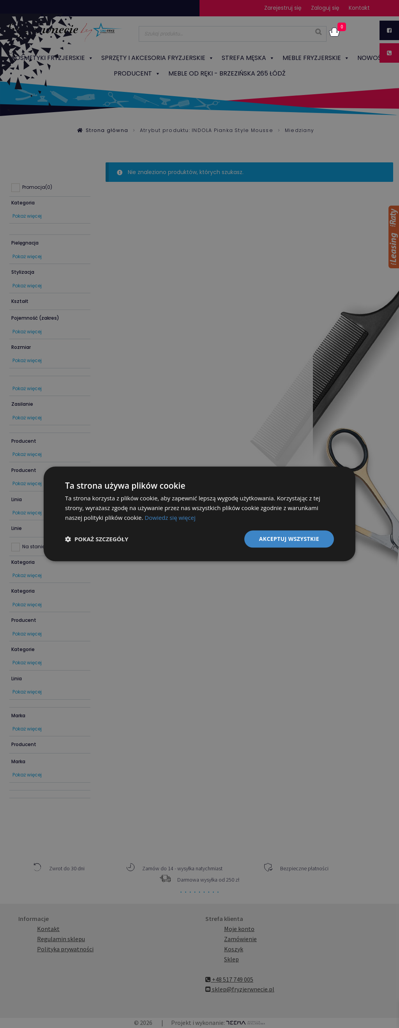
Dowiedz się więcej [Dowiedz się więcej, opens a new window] (170, 517)
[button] (96, 539)
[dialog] (199, 513)
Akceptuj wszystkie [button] (289, 538)
